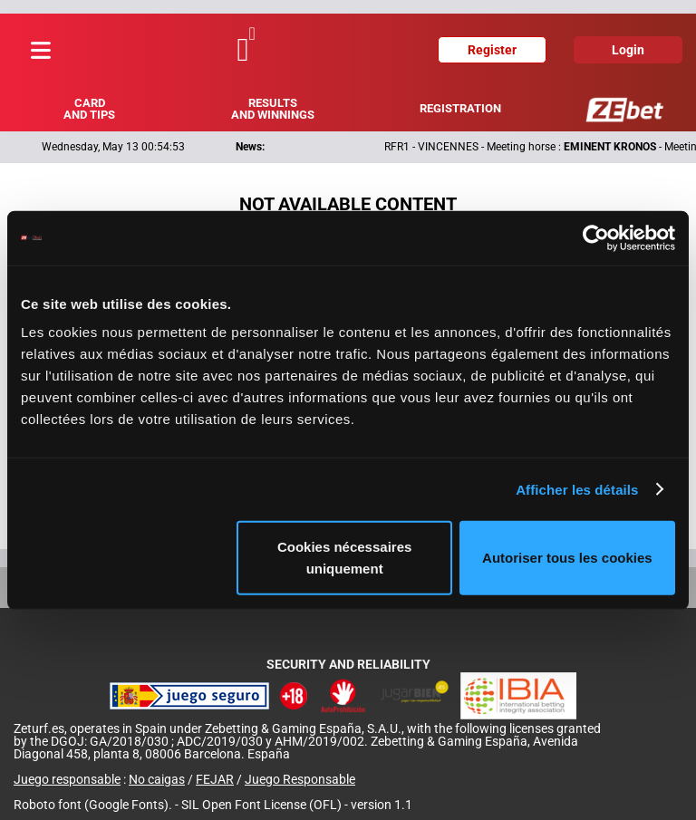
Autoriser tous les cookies (567, 557)
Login (628, 50)
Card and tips (89, 108)
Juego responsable (67, 779)
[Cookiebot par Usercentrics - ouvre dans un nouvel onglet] (596, 237)
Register (492, 50)
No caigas (157, 779)
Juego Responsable (300, 779)
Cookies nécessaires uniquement (344, 557)
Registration (460, 108)
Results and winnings (272, 108)
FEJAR (215, 779)
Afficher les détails (577, 489)
